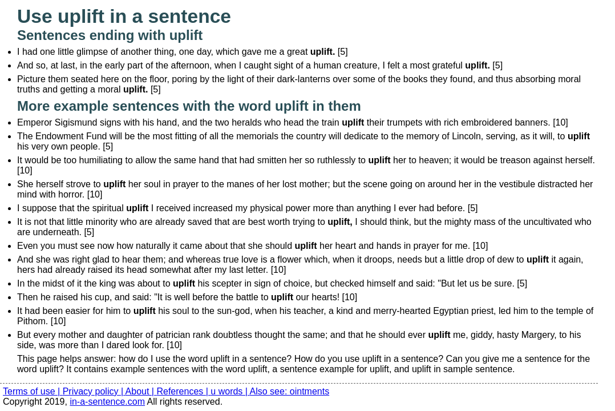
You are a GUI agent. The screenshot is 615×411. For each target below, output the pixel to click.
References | (183, 391)
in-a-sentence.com (107, 401)
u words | (230, 391)
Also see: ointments (290, 391)
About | (141, 391)
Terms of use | (33, 391)
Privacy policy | (94, 391)
